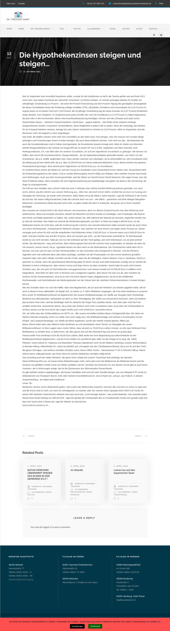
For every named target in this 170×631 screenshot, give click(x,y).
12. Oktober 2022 (31, 72)
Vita (62, 29)
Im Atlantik (77, 470)
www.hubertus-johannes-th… (36, 405)
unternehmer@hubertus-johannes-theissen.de (132, 3)
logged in (47, 527)
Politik (77, 29)
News (21, 29)
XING (161, 3)
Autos (139, 29)
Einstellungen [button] (77, 626)
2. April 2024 (121, 466)
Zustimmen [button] (95, 626)
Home (9, 29)
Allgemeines (93, 29)
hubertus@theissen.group (21, 579)
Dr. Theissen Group (40, 29)
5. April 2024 (78, 466)
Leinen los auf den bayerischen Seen (124, 471)
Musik (113, 29)
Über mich (11, 3)
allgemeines (38, 492)
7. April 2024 (34, 466)
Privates (75, 495)
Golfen (126, 29)
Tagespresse (120, 495)
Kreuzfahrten (78, 492)
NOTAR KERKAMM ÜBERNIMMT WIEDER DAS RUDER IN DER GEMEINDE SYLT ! (39, 474)
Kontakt (21, 3)
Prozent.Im (141, 107)
